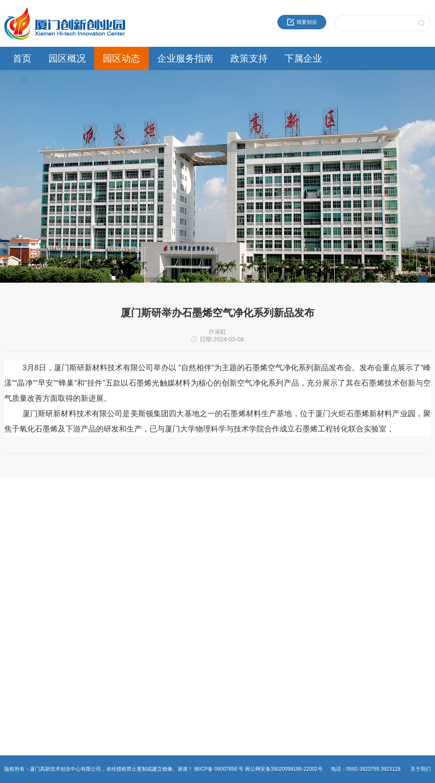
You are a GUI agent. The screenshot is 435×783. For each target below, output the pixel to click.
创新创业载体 (19, 546)
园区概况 (67, 58)
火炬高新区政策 (239, 526)
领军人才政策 (237, 536)
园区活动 (87, 546)
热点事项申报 (164, 546)
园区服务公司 (309, 597)
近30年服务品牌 (22, 526)
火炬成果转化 (309, 526)
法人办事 (159, 536)
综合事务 (159, 567)
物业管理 (159, 556)
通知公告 (87, 536)
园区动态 (121, 58)
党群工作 (87, 556)
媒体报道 (87, 567)
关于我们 (420, 769)
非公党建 (159, 577)
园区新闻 (87, 526)
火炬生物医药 (309, 587)
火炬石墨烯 (307, 567)
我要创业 (302, 22)
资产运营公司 (309, 607)
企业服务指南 (185, 58)
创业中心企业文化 (24, 536)
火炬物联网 (307, 577)
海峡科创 (304, 536)
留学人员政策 (237, 546)
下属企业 (303, 58)
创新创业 (159, 526)
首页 (22, 58)
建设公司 (304, 556)
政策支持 (249, 58)
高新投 (302, 546)
